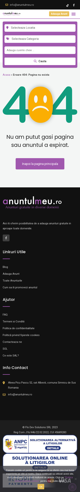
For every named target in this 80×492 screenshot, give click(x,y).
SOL (5, 348)
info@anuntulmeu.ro (22, 4)
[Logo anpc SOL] (40, 462)
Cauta (40, 61)
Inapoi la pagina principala (40, 164)
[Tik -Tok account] (67, 5)
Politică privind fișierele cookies (21, 335)
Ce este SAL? (11, 355)
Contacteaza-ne (12, 342)
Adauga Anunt (59, 13)
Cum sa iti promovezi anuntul (20, 287)
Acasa (6, 74)
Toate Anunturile (12, 280)
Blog (5, 267)
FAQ (5, 314)
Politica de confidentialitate (19, 328)
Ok (40, 486)
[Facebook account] (74, 5)
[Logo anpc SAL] (40, 444)
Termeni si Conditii (13, 321)
